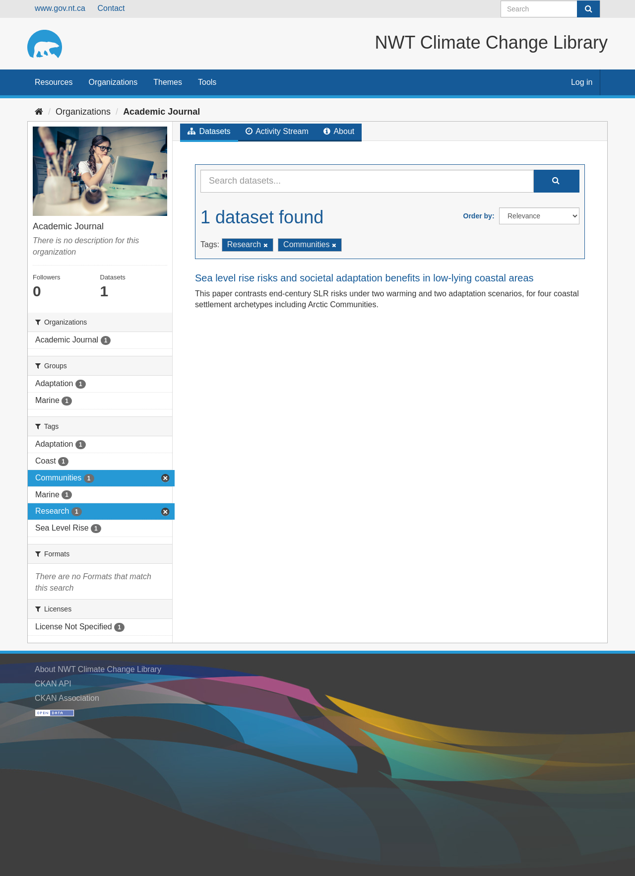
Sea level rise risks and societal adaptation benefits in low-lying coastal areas (364, 277)
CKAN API (53, 683)
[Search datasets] (550, 8)
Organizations (112, 82)
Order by (477, 216)
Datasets (209, 131)
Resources (53, 82)
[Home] (39, 112)
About (338, 131)
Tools (207, 82)
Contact (111, 8)
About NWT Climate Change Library (98, 669)
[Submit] (588, 8)
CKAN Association (67, 698)
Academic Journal (161, 112)
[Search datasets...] (367, 181)
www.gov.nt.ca (60, 8)
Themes (167, 82)
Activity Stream (277, 131)
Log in (582, 82)
